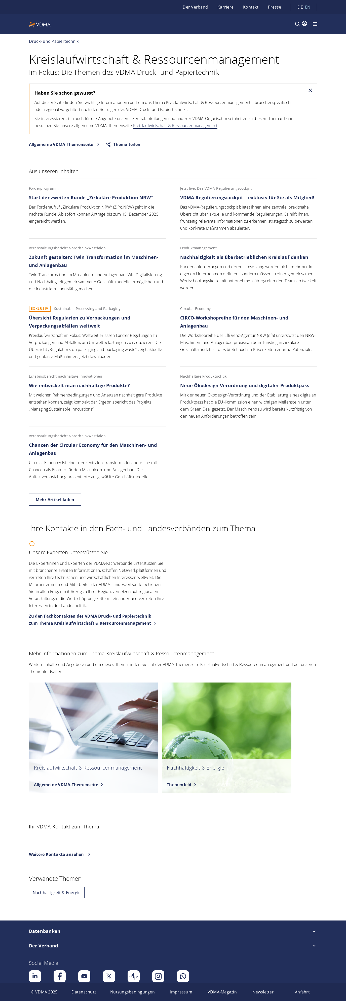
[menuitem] (44, 991)
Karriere (225, 7)
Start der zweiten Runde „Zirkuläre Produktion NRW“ (91, 197)
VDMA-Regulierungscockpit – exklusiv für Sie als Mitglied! (247, 197)
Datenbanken (45, 931)
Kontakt (250, 7)
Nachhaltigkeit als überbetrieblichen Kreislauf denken (244, 257)
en (308, 7)
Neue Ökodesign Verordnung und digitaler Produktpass (244, 385)
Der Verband (195, 7)
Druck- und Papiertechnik (54, 41)
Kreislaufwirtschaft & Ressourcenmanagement (175, 125)
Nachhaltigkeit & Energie (57, 892)
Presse (274, 7)
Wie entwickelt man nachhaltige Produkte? (79, 385)
